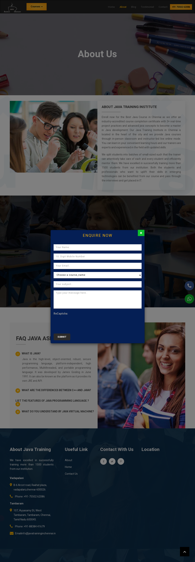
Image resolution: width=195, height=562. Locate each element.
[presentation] (82, 323)
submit (62, 337)
